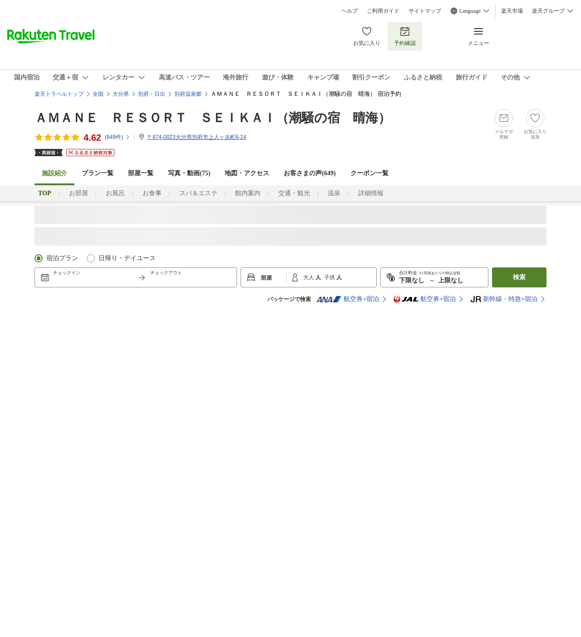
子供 (330, 277)
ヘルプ (349, 11)
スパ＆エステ (198, 193)
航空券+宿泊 (347, 299)
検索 (519, 277)
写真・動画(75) (189, 173)
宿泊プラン (62, 258)
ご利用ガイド (383, 11)
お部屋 (78, 193)
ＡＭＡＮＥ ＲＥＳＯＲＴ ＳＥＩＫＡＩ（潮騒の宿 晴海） (212, 118)
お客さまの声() (309, 173)
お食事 (152, 193)
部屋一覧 (140, 173)
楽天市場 (512, 11)
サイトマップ (425, 11)
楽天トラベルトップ (59, 94)
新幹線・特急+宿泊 (503, 299)
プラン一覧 (97, 173)
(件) (117, 137)
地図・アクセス (247, 173)
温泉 (334, 193)
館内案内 (248, 193)
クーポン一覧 (369, 173)
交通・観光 (294, 193)
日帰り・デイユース (127, 258)
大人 (309, 277)
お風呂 (115, 193)
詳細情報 (371, 193)
